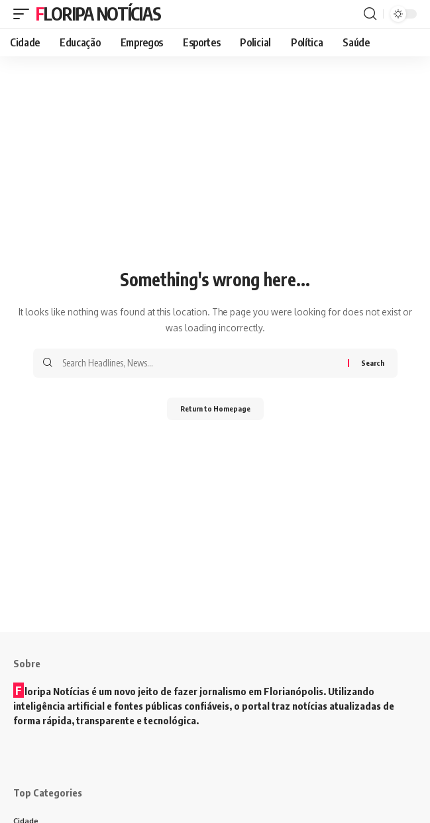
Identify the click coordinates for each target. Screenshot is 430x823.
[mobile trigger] (24, 14)
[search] (370, 14)
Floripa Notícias (98, 14)
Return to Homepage (215, 408)
